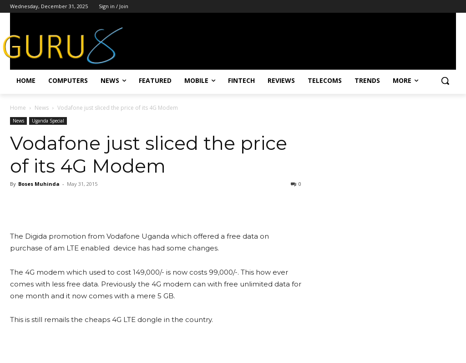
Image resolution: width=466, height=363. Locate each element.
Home (18, 108)
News (42, 108)
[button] (445, 81)
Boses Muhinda (39, 183)
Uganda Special (48, 121)
